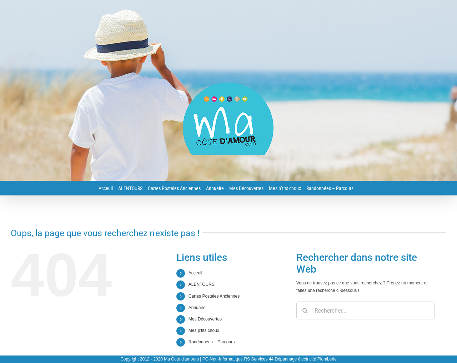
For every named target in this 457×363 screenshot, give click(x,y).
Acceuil (195, 272)
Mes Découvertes (205, 319)
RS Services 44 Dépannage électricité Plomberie (290, 359)
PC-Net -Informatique (222, 359)
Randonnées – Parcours (212, 341)
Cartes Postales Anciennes (214, 296)
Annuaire (197, 307)
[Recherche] (305, 310)
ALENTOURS (202, 284)
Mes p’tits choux (204, 330)
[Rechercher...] (365, 310)
